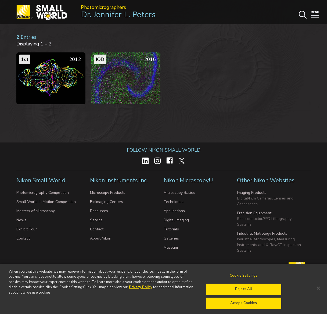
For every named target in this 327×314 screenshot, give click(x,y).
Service (96, 220)
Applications (174, 210)
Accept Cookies (243, 306)
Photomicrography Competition (42, 192)
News (21, 220)
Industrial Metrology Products (262, 233)
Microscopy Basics (179, 192)
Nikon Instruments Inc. (119, 180)
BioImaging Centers (106, 201)
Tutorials (171, 229)
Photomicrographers (103, 7)
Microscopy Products (107, 192)
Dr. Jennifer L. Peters (118, 14)
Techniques (174, 201)
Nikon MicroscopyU (188, 180)
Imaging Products (251, 192)
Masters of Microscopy (35, 210)
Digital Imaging (176, 220)
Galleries (171, 238)
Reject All (243, 292)
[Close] (318, 291)
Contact (23, 238)
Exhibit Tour (26, 229)
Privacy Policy (140, 290)
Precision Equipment (254, 213)
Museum (171, 247)
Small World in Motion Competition (46, 201)
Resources (99, 210)
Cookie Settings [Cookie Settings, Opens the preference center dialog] (243, 278)
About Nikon (100, 238)
